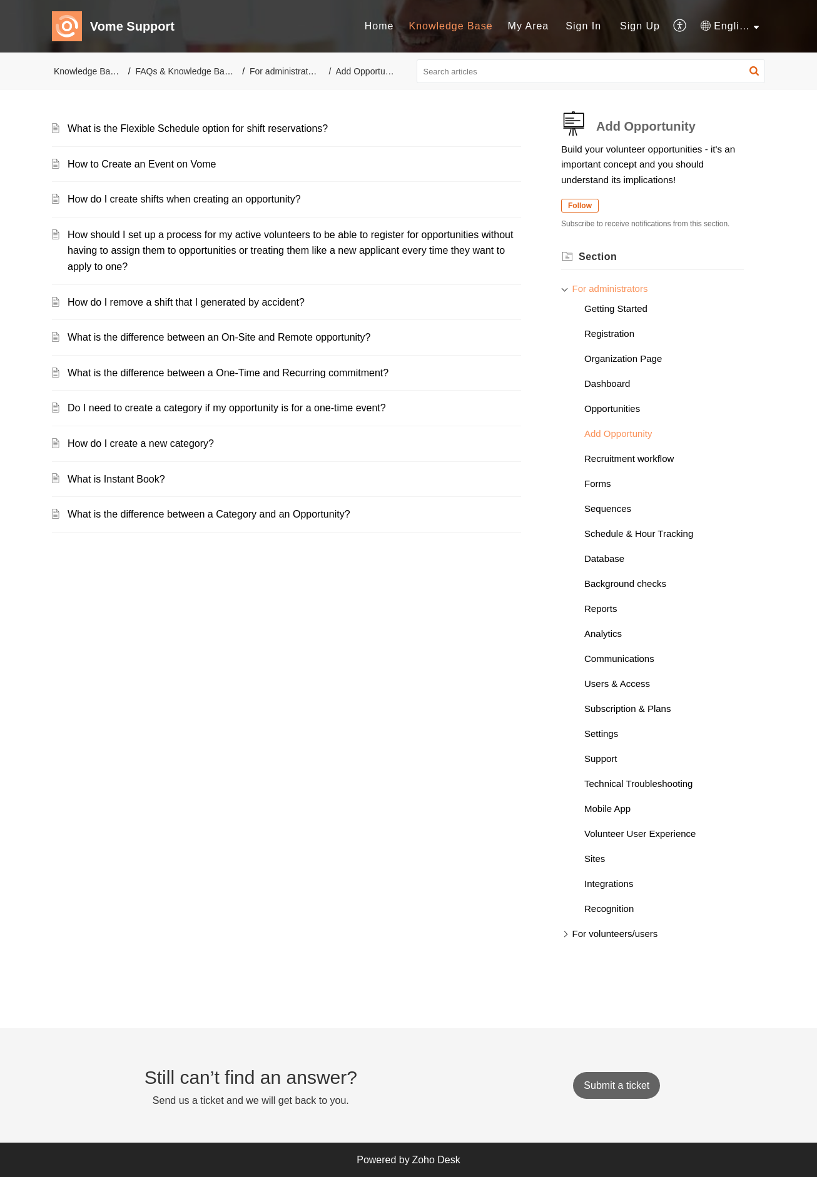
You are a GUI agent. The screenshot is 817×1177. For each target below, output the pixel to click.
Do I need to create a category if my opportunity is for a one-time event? (227, 408)
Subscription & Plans (627, 708)
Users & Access (617, 683)
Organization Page (623, 358)
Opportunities (612, 408)
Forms (597, 483)
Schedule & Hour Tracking (638, 533)
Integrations (608, 883)
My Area (528, 26)
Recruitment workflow (629, 458)
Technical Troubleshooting (638, 783)
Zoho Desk (436, 1159)
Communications (619, 658)
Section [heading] (598, 256)
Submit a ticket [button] (616, 1085)
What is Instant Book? (116, 479)
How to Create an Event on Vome (142, 164)
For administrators (285, 71)
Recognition (609, 908)
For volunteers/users (615, 933)
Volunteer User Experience (640, 833)
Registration (609, 333)
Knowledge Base (450, 26)
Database (604, 558)
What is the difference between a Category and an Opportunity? (209, 514)
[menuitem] (379, 26)
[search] (591, 71)
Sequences (607, 508)
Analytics (603, 633)
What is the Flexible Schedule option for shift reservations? (198, 128)
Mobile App (607, 808)
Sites (594, 858)
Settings (601, 733)
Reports (600, 608)
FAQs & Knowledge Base (184, 71)
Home (379, 26)
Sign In (583, 26)
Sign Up (640, 26)
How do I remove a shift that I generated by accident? (186, 302)
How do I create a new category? (141, 443)
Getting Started (615, 308)
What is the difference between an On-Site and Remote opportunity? (219, 337)
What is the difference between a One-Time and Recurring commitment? (228, 373)
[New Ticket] (616, 1085)
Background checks (625, 583)
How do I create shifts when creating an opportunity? (184, 199)
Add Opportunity (618, 433)
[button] (680, 26)
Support (600, 758)
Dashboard (607, 383)
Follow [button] (580, 205)
